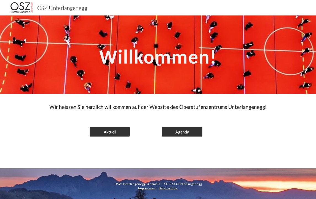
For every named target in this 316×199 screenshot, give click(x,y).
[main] (158, 55)
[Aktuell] (110, 131)
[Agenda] (182, 131)
